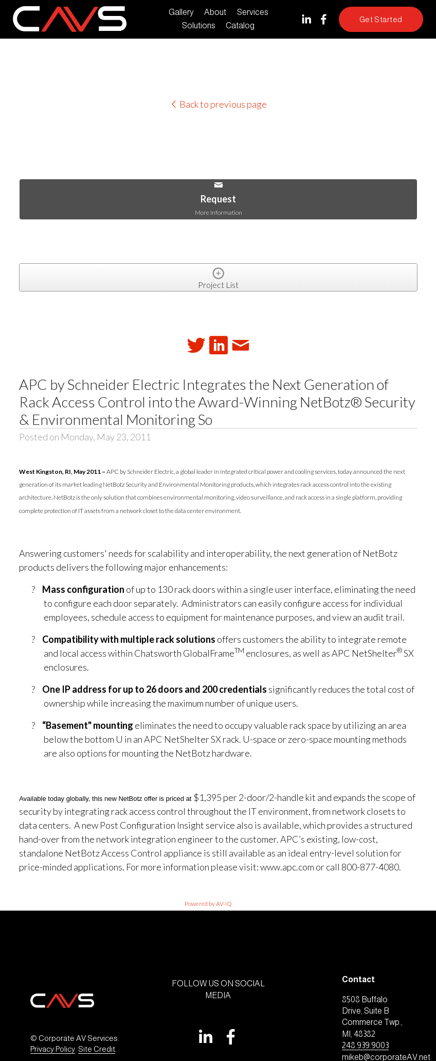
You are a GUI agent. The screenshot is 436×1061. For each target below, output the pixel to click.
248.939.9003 (365, 1045)
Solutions (198, 25)
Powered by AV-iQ (208, 904)
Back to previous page (218, 104)
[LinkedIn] (306, 19)
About (215, 12)
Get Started (381, 19)
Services (252, 12)
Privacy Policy (52, 1049)
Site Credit (96, 1049)
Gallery (181, 12)
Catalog (240, 25)
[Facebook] (323, 19)
